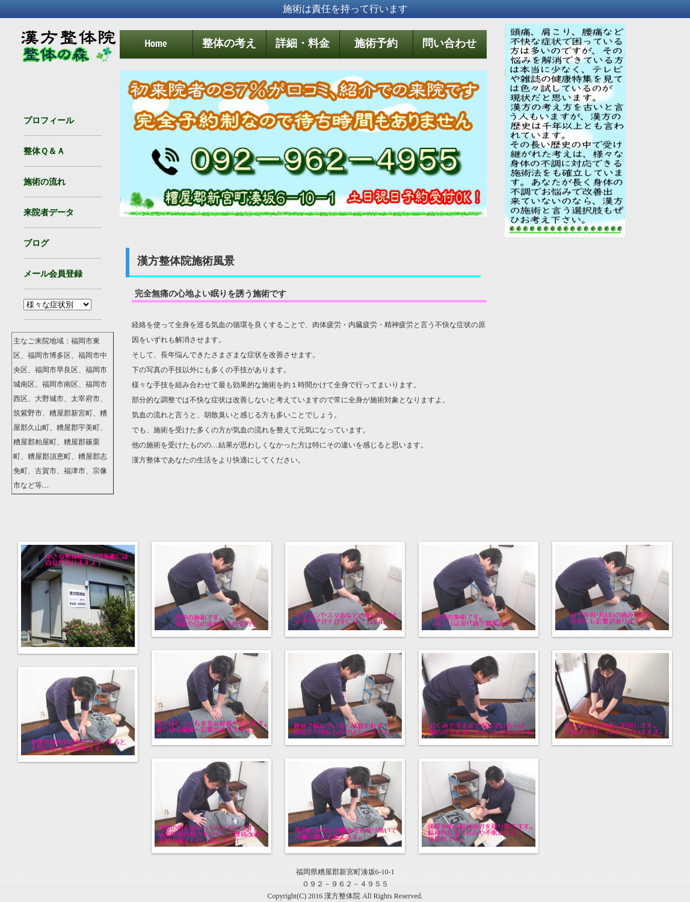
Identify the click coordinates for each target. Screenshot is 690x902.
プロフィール (48, 120)
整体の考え (229, 43)
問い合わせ (449, 43)
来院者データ (48, 212)
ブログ (36, 243)
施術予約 (376, 43)
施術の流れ (44, 181)
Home (155, 43)
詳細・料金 (303, 43)
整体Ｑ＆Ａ (44, 151)
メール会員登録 (52, 273)
